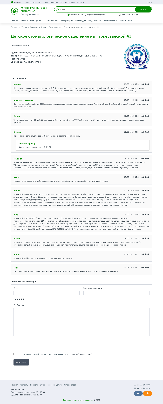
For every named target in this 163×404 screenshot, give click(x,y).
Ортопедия (80, 21)
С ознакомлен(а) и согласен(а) (55, 354)
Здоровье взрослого (33, 2)
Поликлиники (51, 21)
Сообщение (18, 305)
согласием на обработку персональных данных (42, 354)
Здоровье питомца (67, 2)
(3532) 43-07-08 (142, 385)
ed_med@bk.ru (142, 388)
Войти (149, 2)
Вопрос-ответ (70, 385)
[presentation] (32, 344)
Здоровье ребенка (51, 2)
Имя (15, 288)
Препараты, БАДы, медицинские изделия (87, 15)
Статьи (42, 385)
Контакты (80, 2)
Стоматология (55, 27)
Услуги (24, 27)
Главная (14, 21)
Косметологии (110, 21)
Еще (130, 21)
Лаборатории (66, 21)
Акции (123, 21)
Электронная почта (92, 288)
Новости (34, 385)
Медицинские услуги (130, 15)
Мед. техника (94, 21)
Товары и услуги (54, 385)
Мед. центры (36, 21)
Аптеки (24, 21)
